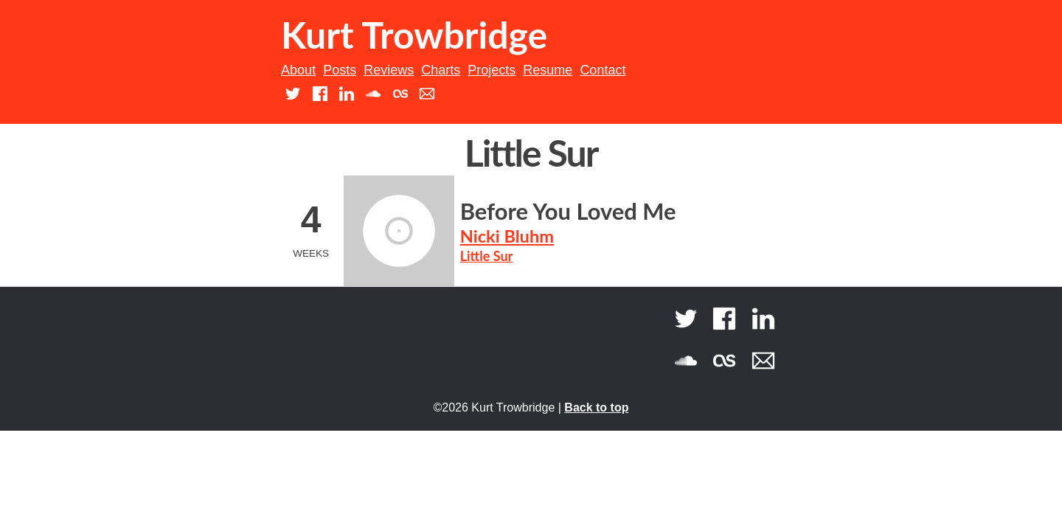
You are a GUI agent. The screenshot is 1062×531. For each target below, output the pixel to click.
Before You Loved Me (568, 211)
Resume (547, 70)
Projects (492, 70)
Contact (602, 70)
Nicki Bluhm (507, 236)
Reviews (389, 70)
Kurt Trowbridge (414, 35)
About (298, 70)
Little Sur (486, 256)
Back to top (596, 407)
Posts (339, 70)
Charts (440, 70)
